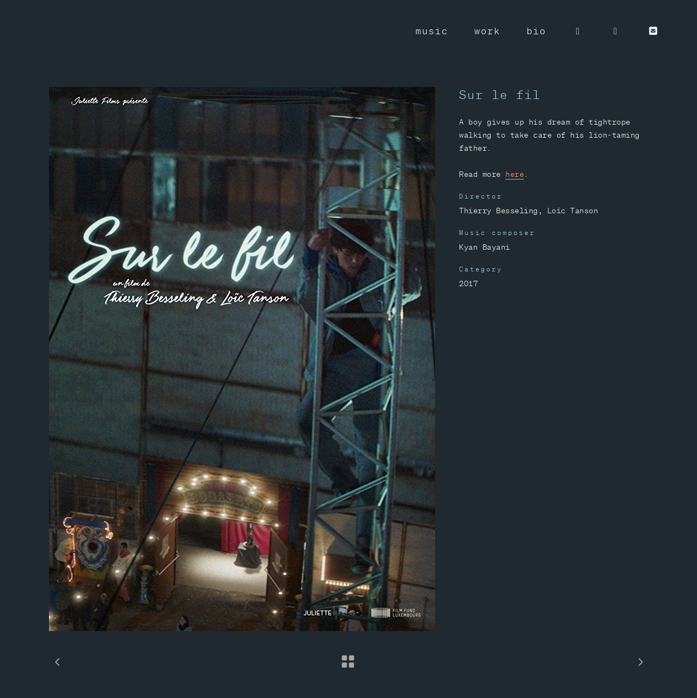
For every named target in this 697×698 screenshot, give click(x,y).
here (514, 174)
